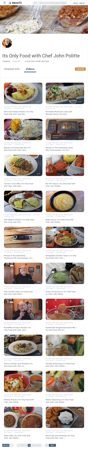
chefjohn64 (16, 61)
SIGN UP (82, 3)
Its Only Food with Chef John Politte (17, 106)
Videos (30, 69)
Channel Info (12, 69)
